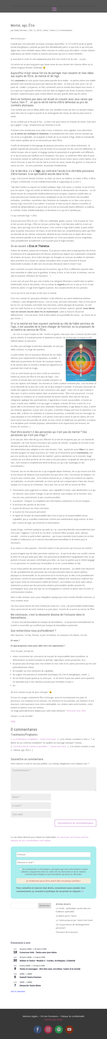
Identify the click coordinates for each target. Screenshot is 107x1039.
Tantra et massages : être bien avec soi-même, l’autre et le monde (50, 969)
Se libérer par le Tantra (66, 916)
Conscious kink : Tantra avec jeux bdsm (38, 952)
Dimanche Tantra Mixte (30, 985)
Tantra (52, 30)
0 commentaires (65, 30)
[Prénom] (53, 854)
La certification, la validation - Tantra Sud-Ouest (34, 739)
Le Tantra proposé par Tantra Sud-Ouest (74, 920)
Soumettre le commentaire (75, 823)
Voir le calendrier (18, 991)
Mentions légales (30, 1016)
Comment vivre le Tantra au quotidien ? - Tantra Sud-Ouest (39, 746)
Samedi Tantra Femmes (30, 977)
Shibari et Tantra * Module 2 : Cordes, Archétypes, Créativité (47, 961)
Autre (45, 30)
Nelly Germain (20, 30)
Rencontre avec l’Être (76, 710)
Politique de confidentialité (72, 1016)
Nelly (13, 721)
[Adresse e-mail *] (53, 862)
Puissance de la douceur (67, 932)
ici (82, 891)
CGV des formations (49, 1016)
